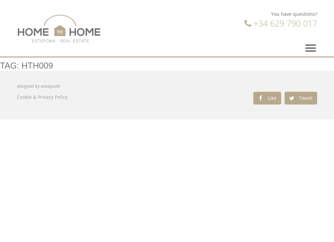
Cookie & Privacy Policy (42, 97)
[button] (311, 48)
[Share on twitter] (301, 98)
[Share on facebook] (267, 98)
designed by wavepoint (38, 86)
